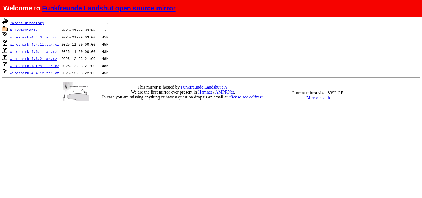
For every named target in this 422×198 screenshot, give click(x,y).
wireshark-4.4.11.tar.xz (34, 44)
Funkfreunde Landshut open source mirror (109, 8)
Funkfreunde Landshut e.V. (204, 87)
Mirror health (318, 97)
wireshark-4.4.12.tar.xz (34, 72)
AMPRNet (224, 92)
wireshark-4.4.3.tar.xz (33, 37)
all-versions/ (24, 30)
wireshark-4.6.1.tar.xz (33, 51)
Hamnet (205, 92)
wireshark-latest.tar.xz (34, 65)
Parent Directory (27, 22)
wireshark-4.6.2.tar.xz (33, 58)
